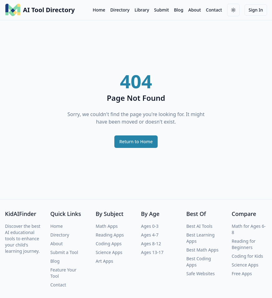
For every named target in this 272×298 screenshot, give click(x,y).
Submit (161, 10)
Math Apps (107, 226)
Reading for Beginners (244, 244)
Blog (178, 10)
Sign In (256, 10)
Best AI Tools (199, 226)
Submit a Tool (64, 252)
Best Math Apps (202, 250)
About (194, 10)
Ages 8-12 (151, 244)
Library (142, 10)
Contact (214, 10)
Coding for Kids (247, 256)
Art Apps (104, 261)
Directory (120, 10)
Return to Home (136, 141)
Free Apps (242, 273)
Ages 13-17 (152, 252)
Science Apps (109, 252)
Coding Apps (109, 244)
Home (99, 10)
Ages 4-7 (150, 235)
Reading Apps (110, 235)
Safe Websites (200, 273)
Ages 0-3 (150, 226)
